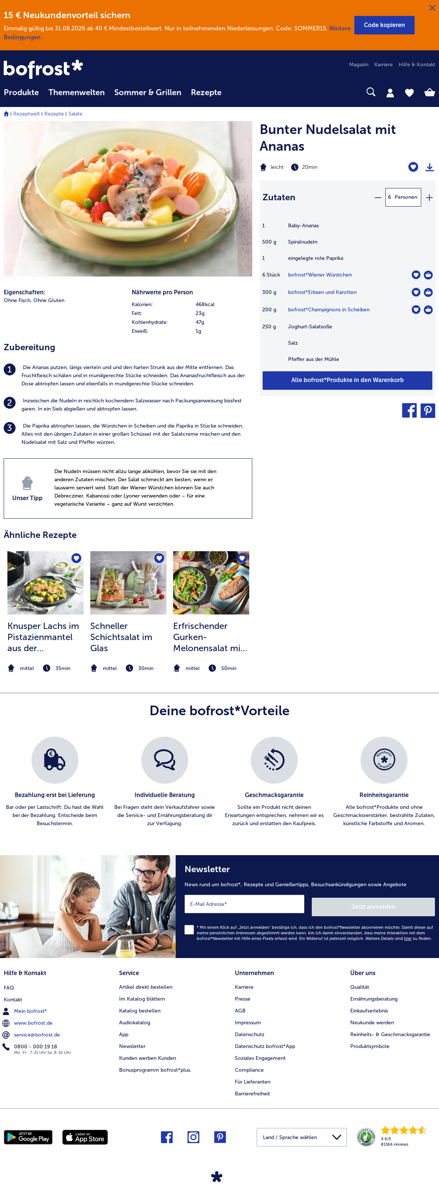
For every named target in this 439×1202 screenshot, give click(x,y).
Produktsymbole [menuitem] (369, 1042)
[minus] (377, 197)
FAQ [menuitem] (9, 983)
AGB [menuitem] (240, 1006)
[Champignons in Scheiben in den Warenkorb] (428, 309)
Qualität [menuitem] (359, 983)
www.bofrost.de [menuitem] (28, 1018)
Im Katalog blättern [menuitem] (142, 994)
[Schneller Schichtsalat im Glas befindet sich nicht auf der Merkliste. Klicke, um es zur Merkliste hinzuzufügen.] (158, 559)
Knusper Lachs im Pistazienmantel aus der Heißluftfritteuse (43, 637)
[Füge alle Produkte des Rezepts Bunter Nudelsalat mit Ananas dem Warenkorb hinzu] (347, 380)
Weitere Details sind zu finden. (398, 935)
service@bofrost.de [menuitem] (32, 1030)
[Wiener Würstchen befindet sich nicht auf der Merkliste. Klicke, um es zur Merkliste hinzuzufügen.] (416, 275)
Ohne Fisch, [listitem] (18, 300)
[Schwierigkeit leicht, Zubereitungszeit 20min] (317, 167)
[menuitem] (21, 96)
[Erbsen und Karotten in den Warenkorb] (428, 292)
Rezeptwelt (26, 114)
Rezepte (54, 114)
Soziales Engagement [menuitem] (260, 1054)
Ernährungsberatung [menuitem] (374, 994)
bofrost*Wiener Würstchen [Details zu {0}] (320, 275)
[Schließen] (432, 8)
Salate (75, 114)
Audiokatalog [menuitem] (134, 1018)
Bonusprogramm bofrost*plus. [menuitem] (155, 1065)
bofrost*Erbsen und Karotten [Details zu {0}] (322, 292)
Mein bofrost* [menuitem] (25, 1006)
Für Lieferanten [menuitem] (252, 1077)
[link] (68, 70)
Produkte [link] (21, 92)
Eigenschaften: (24, 292)
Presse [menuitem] (242, 994)
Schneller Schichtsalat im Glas (121, 636)
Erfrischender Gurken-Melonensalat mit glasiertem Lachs (208, 637)
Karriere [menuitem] (383, 64)
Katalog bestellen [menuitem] (140, 1006)
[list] (219, 782)
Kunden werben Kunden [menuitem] (147, 1054)
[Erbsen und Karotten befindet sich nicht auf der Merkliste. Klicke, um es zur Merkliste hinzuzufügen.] (416, 292)
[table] (347, 296)
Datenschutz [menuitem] (249, 1030)
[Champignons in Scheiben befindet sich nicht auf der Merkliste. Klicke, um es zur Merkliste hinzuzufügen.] (416, 309)
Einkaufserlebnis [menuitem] (369, 1006)
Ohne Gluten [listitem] (48, 300)
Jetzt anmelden (403, 903)
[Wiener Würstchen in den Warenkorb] (428, 275)
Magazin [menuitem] (358, 64)
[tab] (390, 92)
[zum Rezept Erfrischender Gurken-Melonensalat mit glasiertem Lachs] (211, 583)
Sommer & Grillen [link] (147, 92)
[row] (192, 304)
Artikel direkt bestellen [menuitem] (145, 983)
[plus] (429, 197)
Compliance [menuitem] (249, 1065)
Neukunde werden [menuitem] (372, 1018)
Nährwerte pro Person (162, 292)
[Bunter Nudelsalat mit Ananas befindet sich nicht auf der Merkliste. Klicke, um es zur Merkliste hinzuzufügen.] (413, 167)
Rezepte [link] (206, 92)
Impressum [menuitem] (248, 1018)
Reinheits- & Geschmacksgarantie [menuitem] (390, 1030)
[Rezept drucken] (429, 167)
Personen (406, 197)
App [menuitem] (123, 1030)
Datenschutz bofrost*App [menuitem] (265, 1042)
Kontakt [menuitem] (13, 994)
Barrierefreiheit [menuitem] (252, 1089)
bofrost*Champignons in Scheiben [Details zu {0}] (328, 310)
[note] (45, 668)
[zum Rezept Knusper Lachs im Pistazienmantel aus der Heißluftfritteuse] (45, 583)
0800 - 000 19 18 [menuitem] (30, 1041)
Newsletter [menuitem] (132, 1042)
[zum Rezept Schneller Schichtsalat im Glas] (128, 583)
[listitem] (128, 376)
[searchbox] (236, 92)
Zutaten (279, 197)
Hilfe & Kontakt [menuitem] (417, 64)
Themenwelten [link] (76, 92)
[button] (384, 25)
